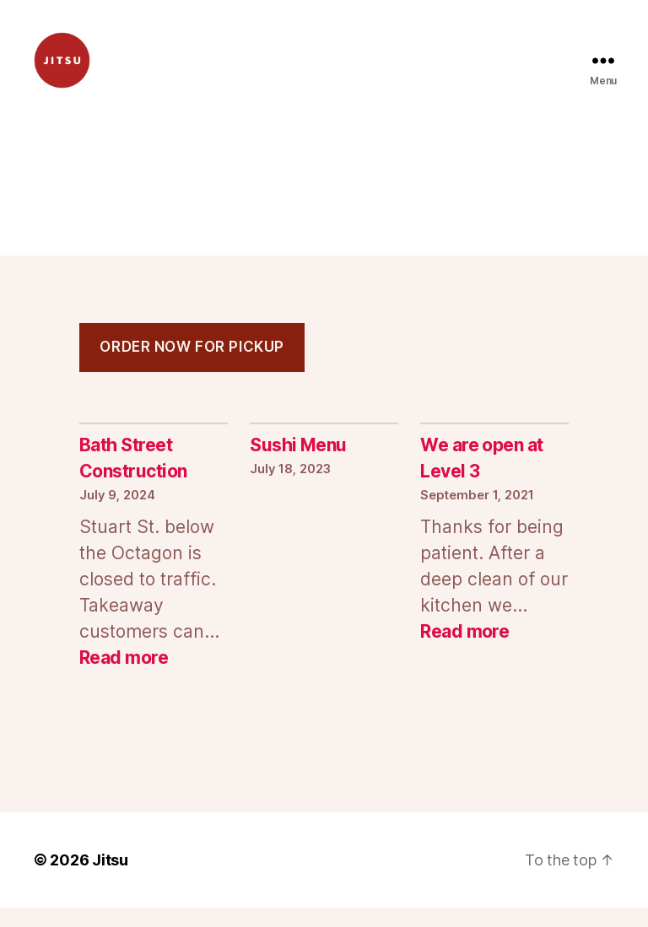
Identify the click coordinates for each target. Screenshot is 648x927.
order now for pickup (192, 366)
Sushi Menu (298, 465)
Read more (123, 676)
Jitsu (110, 879)
